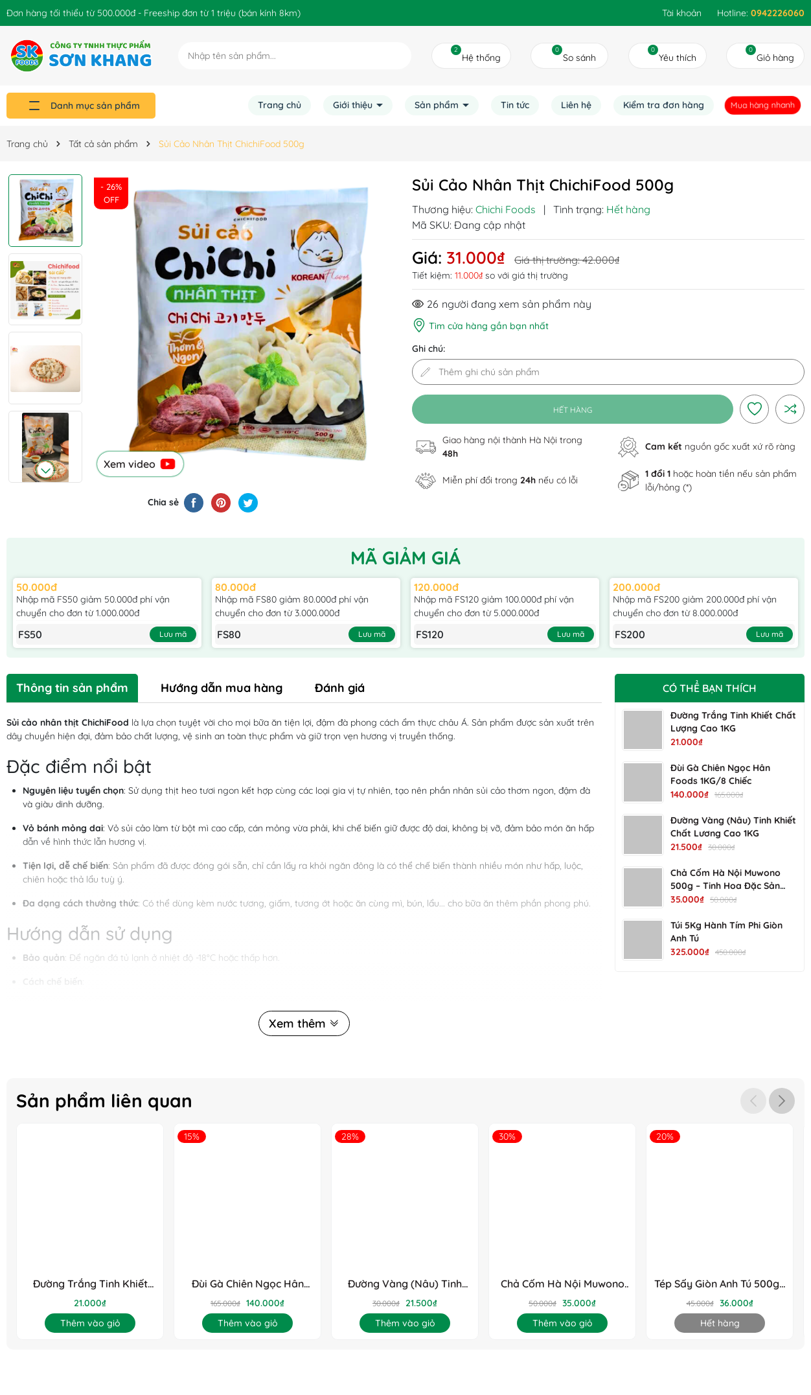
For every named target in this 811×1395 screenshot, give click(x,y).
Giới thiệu (354, 105)
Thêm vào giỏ (90, 1323)
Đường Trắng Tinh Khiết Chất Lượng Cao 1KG (90, 1284)
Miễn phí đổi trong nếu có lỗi (510, 480)
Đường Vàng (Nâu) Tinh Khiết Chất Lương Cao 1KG (405, 1284)
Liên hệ (576, 105)
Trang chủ (279, 105)
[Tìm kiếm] (398, 55)
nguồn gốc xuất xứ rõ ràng (720, 446)
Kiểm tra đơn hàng (663, 105)
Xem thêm (304, 1023)
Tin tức (515, 105)
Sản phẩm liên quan (104, 1100)
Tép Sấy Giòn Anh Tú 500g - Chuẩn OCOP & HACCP (720, 1284)
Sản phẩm (438, 105)
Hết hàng (720, 1323)
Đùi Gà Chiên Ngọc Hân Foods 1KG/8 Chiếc (248, 1284)
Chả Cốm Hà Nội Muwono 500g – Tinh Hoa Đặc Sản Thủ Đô (725, 886)
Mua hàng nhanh (762, 104)
